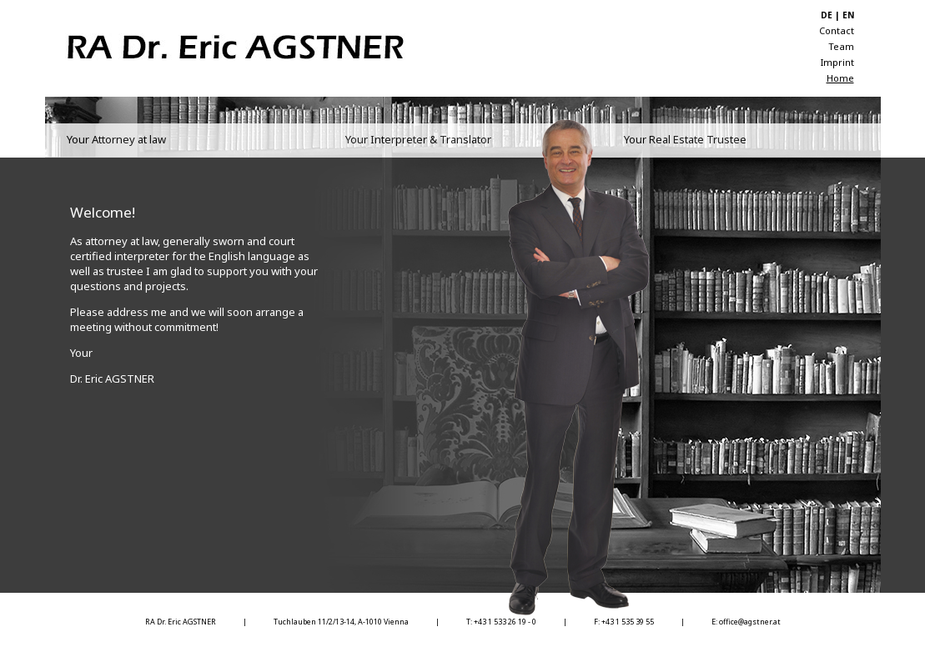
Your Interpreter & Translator (418, 139)
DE (826, 15)
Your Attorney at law (116, 139)
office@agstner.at (750, 621)
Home (840, 78)
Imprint (837, 62)
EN (848, 15)
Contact (836, 30)
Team (841, 46)
